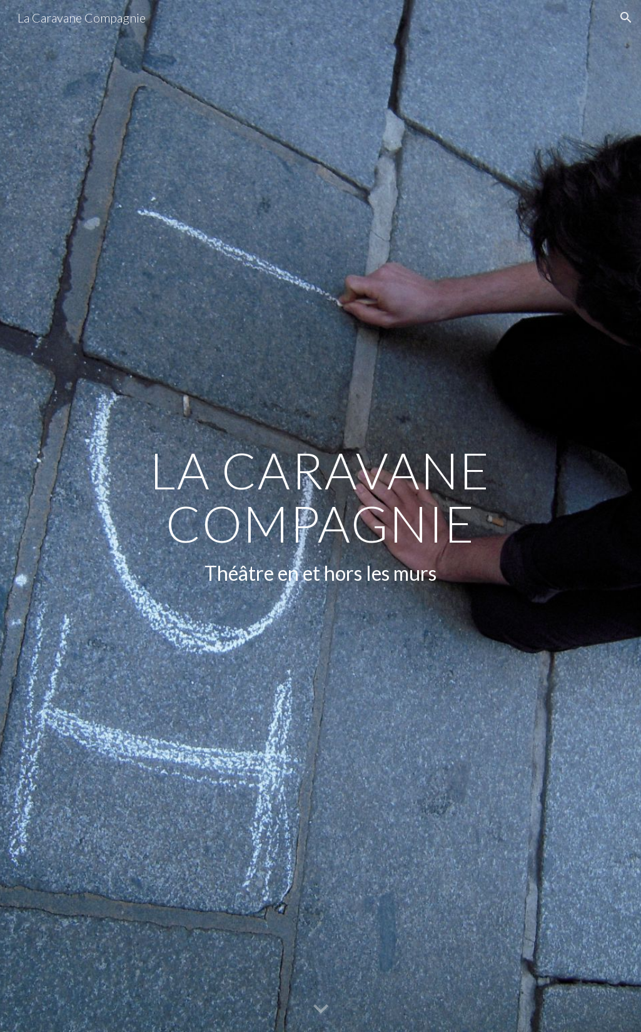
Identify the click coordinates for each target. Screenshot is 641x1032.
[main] (320, 516)
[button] (626, 18)
